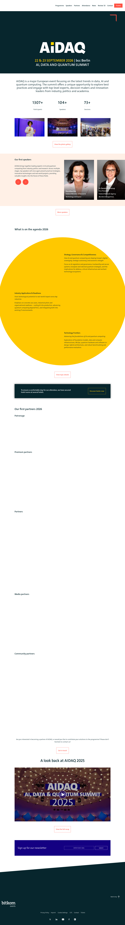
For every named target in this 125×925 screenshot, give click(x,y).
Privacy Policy (45, 913)
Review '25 (101, 5)
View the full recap (62, 829)
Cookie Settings (63, 913)
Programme (59, 5)
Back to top (115, 897)
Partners (77, 5)
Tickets (83, 913)
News (94, 5)
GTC (71, 913)
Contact (76, 913)
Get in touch (62, 750)
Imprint (53, 913)
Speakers (69, 5)
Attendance (86, 5)
